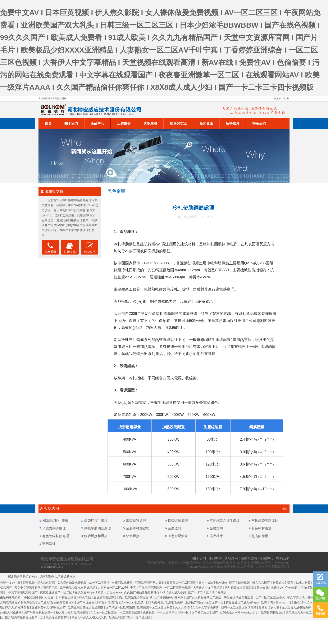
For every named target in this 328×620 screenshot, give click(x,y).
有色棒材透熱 (261, 528)
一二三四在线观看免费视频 (137, 612)
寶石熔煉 (49, 543)
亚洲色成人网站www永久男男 (239, 612)
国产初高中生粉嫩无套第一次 (24, 617)
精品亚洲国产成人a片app (242, 602)
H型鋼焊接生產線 (55, 520)
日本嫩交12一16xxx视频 (304, 602)
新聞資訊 (206, 123)
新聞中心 (266, 558)
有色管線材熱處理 (55, 536)
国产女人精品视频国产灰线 (204, 597)
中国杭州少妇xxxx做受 (39, 597)
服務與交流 (178, 123)
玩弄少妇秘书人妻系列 (169, 597)
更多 (284, 508)
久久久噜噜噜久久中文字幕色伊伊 (197, 607)
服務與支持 (249, 558)
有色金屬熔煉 (178, 536)
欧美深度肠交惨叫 (58, 617)
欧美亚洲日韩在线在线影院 (86, 607)
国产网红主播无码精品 (92, 602)
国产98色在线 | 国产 (205, 612)
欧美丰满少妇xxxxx (274, 602)
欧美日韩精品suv (272, 612)
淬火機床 (216, 536)
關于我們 (71, 123)
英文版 (286, 98)
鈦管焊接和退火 (96, 536)
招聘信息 (232, 123)
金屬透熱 (174, 528)
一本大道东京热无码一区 (173, 612)
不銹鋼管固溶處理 (264, 520)
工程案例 (124, 123)
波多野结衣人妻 (269, 607)
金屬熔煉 (216, 528)
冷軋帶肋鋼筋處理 (97, 528)
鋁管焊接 (132, 536)
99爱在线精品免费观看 (238, 597)
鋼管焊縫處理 (178, 520)
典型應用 (150, 123)
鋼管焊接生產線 (96, 520)
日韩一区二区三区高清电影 (239, 607)
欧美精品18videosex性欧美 (126, 602)
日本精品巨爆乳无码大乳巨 (74, 597)
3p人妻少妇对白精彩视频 (72, 612)
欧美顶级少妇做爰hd (138, 597)
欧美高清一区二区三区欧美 (155, 607)
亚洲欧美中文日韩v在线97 (49, 607)
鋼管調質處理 (136, 520)
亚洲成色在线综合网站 (109, 597)
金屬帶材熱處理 (137, 528)
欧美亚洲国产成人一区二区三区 (130, 617)
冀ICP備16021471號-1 (52, 567)
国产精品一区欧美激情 (121, 607)
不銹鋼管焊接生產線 (225, 520)
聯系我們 (259, 123)
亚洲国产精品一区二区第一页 (204, 602)
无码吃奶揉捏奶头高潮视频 (18, 602)
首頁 (48, 123)
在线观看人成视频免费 (297, 607)
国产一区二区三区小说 (270, 597)
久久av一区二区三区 (104, 612)
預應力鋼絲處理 (54, 528)
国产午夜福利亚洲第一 (39, 612)
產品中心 (97, 123)
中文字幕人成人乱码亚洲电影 (306, 597)
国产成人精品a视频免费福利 (56, 602)
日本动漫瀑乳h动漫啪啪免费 (165, 602)
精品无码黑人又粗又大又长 (90, 617)
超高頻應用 (259, 536)
